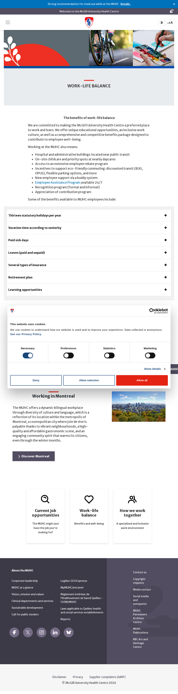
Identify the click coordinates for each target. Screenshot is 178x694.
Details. (126, 4)
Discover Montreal (33, 456)
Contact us (139, 572)
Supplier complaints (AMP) (107, 677)
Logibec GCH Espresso (74, 580)
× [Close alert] (174, 4)
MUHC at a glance (22, 587)
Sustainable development (27, 607)
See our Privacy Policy (25, 334)
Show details (152, 368)
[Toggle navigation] (8, 22)
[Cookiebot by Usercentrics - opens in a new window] (152, 311)
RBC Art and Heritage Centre (140, 643)
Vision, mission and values (28, 594)
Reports (65, 619)
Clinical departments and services (32, 601)
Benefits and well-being (89, 523)
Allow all (142, 380)
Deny (36, 380)
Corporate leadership (25, 580)
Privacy (78, 677)
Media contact (142, 589)
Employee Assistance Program (57, 183)
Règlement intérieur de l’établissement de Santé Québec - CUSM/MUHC (82, 598)
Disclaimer (59, 677)
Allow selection (89, 380)
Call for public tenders (25, 614)
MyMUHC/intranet (72, 587)
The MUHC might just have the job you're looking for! (45, 528)
